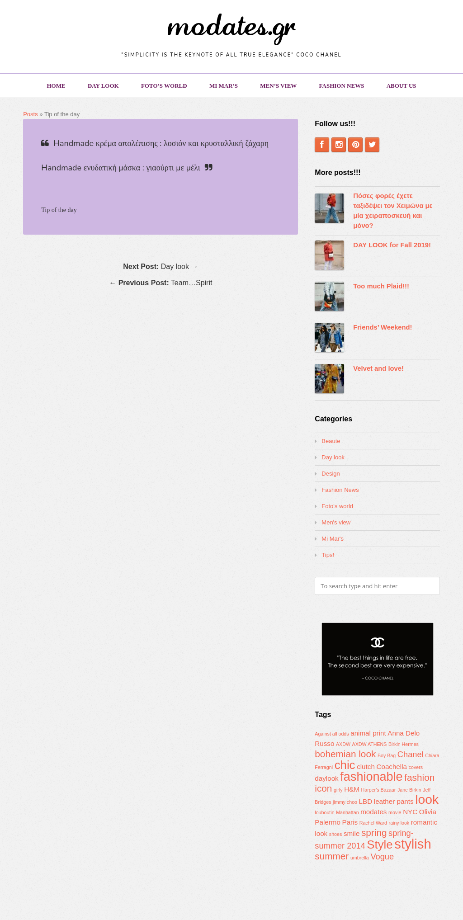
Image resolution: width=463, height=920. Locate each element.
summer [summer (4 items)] (332, 856)
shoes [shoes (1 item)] (335, 834)
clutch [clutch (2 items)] (366, 766)
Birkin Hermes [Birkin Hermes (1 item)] (403, 744)
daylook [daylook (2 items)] (326, 778)
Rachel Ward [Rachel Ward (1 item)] (373, 823)
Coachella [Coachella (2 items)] (391, 766)
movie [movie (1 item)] (394, 812)
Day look (103, 85)
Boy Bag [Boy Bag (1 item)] (387, 755)
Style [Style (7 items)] (379, 844)
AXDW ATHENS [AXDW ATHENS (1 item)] (369, 744)
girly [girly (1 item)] (338, 790)
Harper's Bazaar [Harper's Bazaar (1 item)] (378, 790)
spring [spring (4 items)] (374, 832)
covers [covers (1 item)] (416, 767)
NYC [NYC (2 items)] (410, 812)
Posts (30, 114)
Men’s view (278, 85)
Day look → (160, 266)
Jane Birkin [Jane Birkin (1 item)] (409, 790)
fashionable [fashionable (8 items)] (371, 776)
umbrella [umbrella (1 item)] (359, 857)
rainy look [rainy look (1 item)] (399, 823)
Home (56, 85)
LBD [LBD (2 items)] (366, 801)
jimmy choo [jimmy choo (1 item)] (345, 802)
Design (330, 473)
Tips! (327, 555)
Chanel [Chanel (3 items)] (410, 754)
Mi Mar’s (223, 85)
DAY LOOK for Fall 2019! (392, 245)
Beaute (330, 441)
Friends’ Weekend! (382, 327)
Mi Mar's (332, 538)
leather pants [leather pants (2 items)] (394, 801)
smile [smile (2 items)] (351, 833)
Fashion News (341, 85)
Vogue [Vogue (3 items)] (382, 856)
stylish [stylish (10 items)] (412, 843)
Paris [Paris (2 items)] (350, 822)
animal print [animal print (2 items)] (368, 733)
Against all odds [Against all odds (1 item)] (332, 733)
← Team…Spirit (160, 283)
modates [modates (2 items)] (373, 812)
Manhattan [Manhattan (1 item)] (347, 812)
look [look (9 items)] (427, 799)
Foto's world (337, 506)
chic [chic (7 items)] (345, 765)
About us (401, 85)
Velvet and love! (378, 368)
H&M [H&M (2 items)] (351, 789)
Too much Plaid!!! (381, 286)
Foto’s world (164, 85)
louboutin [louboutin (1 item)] (324, 812)
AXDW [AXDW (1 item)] (343, 744)
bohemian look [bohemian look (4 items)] (345, 754)
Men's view (335, 522)
